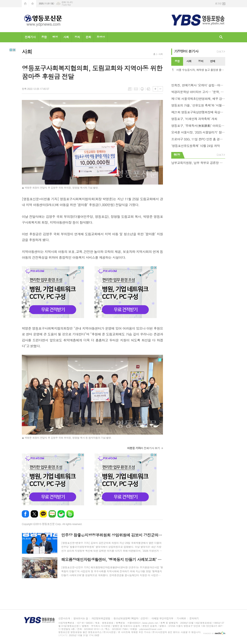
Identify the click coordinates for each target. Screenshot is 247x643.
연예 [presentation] (212, 61)
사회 (66, 37)
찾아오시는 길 (80, 618)
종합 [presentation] (177, 61)
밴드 (70, 514)
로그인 (218, 3)
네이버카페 (61, 514)
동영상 (101, 37)
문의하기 (194, 618)
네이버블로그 (52, 514)
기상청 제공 (66, 5)
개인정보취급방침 (100, 618)
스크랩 (148, 89)
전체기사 (30, 37)
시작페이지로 (25, 3)
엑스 (34, 514)
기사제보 (181, 618)
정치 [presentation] (200, 61)
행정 (55, 37)
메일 (136, 89)
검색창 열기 (221, 37)
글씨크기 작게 (160, 88)
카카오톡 (43, 514)
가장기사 (186, 51)
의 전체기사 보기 (143, 448)
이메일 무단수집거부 (162, 618)
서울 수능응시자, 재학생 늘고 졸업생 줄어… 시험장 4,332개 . (200, 70)
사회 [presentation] (188, 61)
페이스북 (25, 514)
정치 (77, 37)
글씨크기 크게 (155, 88)
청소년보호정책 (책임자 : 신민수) (131, 618)
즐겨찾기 (32, 3)
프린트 (142, 89)
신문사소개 (64, 618)
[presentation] (222, 61)
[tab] (177, 61)
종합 (44, 37)
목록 (130, 89)
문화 (88, 37)
